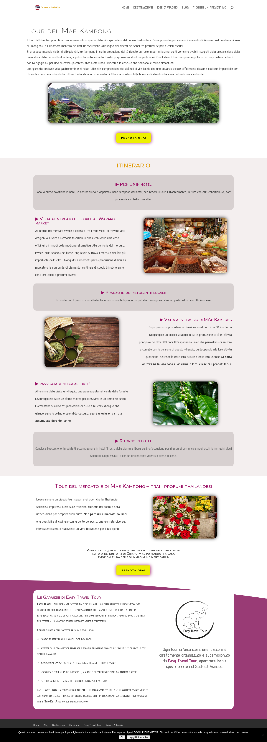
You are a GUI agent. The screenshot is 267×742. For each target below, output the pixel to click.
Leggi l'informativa (138, 737)
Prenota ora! (133, 137)
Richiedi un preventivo (209, 7)
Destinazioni (143, 7)
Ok (122, 737)
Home (125, 7)
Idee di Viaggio (167, 7)
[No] (262, 735)
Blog (185, 7)
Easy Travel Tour (93, 725)
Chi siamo (74, 725)
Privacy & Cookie (114, 725)
